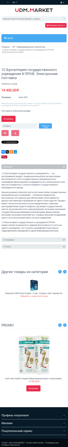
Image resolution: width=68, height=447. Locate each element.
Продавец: (6, 97)
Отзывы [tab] (34, 246)
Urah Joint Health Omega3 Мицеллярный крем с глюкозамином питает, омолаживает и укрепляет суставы (34, 378)
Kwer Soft (23, 97)
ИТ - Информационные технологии (29, 47)
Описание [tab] (34, 166)
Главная (6, 47)
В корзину (8, 119)
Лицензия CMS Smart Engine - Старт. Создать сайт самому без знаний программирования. (34, 293)
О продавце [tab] (34, 239)
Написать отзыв (9, 84)
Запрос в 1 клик (45, 127)
